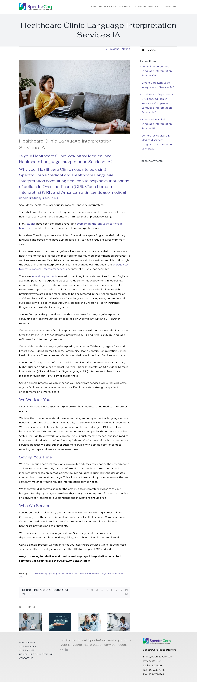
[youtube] (61, 649)
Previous (113, 48)
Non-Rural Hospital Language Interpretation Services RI (156, 124)
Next (125, 48)
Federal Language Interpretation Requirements (56, 573)
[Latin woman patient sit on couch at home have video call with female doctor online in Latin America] (74, 97)
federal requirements (44, 276)
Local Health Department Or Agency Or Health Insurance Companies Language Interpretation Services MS (157, 103)
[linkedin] (66, 649)
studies (31, 223)
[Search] (143, 50)
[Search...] (159, 50)
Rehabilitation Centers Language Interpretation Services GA (156, 71)
